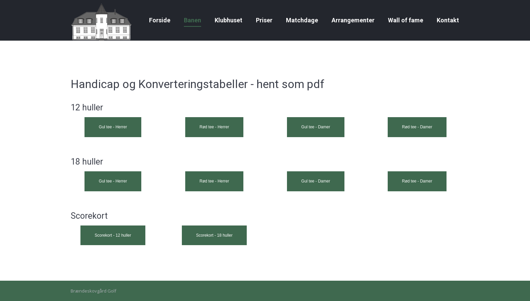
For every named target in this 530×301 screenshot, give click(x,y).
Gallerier (94, 6)
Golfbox (451, 6)
